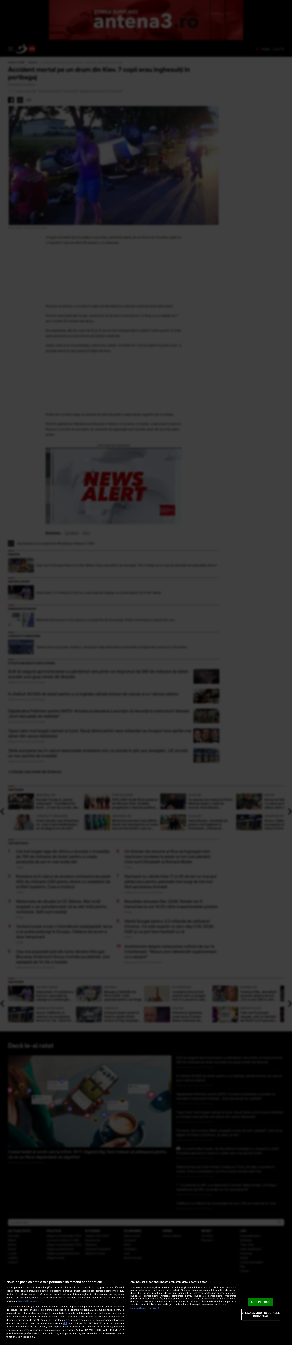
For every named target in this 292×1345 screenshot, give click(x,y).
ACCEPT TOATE (261, 1302)
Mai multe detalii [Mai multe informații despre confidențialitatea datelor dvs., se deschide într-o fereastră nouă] (27, 1301)
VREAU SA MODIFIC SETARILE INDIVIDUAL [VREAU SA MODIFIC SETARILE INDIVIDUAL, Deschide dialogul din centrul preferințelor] (261, 1314)
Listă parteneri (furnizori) (144, 1308)
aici (65, 1323)
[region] (146, 1310)
